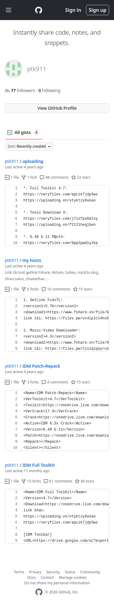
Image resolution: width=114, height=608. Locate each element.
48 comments (54, 177)
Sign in (73, 10)
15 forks (31, 481)
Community (90, 572)
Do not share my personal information (57, 583)
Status (70, 572)
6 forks (30, 289)
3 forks (30, 382)
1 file (12, 177)
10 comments (56, 289)
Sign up (97, 10)
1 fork (29, 177)
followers (20, 90)
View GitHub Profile (57, 108)
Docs (31, 577)
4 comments (54, 382)
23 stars (80, 177)
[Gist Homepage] (38, 10)
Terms (19, 572)
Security (53, 572)
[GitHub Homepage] (39, 592)
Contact (47, 577)
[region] (57, 215)
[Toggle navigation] (8, 10)
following (49, 90)
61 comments (58, 481)
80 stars (84, 481)
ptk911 (12, 161)
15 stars (82, 289)
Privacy (35, 572)
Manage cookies (72, 577)
